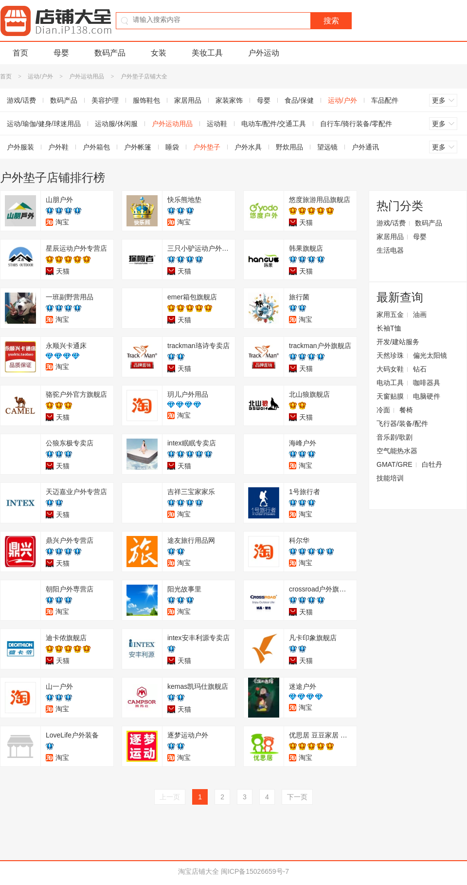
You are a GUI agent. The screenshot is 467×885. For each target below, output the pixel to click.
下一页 (297, 797)
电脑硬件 (426, 396)
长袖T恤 (389, 328)
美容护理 (105, 100)
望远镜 (327, 147)
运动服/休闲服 (116, 124)
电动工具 (390, 383)
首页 (20, 53)
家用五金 (390, 314)
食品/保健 (299, 100)
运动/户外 (40, 76)
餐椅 (406, 410)
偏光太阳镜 (430, 355)
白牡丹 (432, 464)
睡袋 (172, 147)
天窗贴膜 (390, 396)
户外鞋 (58, 147)
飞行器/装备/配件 (402, 423)
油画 (420, 314)
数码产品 (110, 53)
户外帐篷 (137, 147)
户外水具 (248, 147)
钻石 (420, 369)
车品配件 (384, 100)
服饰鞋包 (146, 100)
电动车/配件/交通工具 (273, 124)
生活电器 (390, 250)
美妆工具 (207, 53)
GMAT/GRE (395, 464)
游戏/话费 (391, 223)
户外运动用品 (86, 76)
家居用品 (187, 100)
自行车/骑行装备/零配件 (356, 124)
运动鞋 (217, 124)
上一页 (170, 797)
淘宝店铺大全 (198, 871)
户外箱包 (96, 147)
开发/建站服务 (398, 342)
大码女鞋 (390, 369)
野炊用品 (289, 147)
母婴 (61, 53)
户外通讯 (365, 147)
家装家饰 (229, 100)
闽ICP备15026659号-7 (255, 871)
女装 (158, 53)
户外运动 (263, 53)
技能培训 (390, 478)
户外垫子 (206, 147)
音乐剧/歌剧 (395, 437)
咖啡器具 (426, 383)
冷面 (383, 410)
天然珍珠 (390, 355)
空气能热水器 (397, 451)
